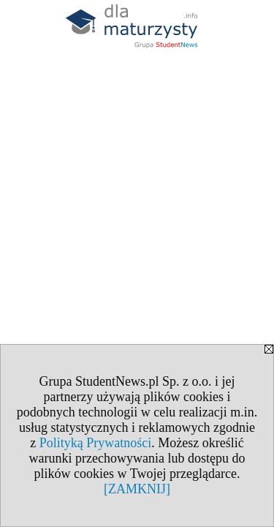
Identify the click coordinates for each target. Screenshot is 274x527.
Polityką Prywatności (95, 443)
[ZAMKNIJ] (137, 489)
